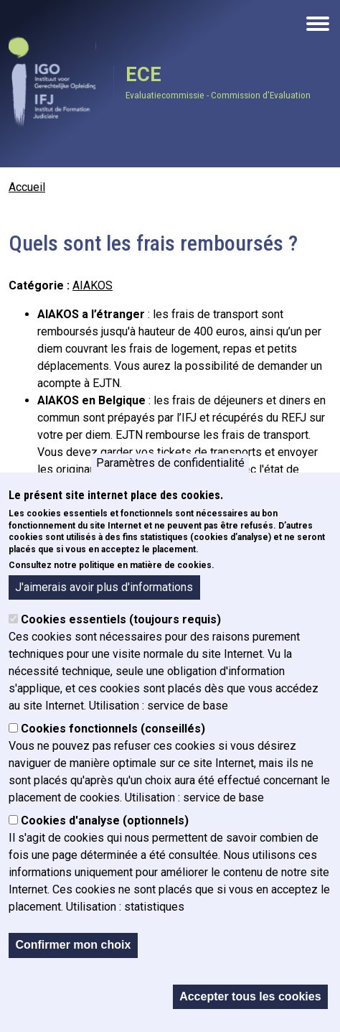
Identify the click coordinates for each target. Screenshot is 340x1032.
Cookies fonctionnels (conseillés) (113, 728)
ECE (143, 74)
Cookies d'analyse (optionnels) (105, 820)
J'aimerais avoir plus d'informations (104, 587)
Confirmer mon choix (73, 945)
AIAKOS (92, 285)
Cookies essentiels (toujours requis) (121, 619)
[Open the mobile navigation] (317, 23)
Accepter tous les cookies (250, 996)
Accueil (27, 187)
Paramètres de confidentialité (170, 463)
